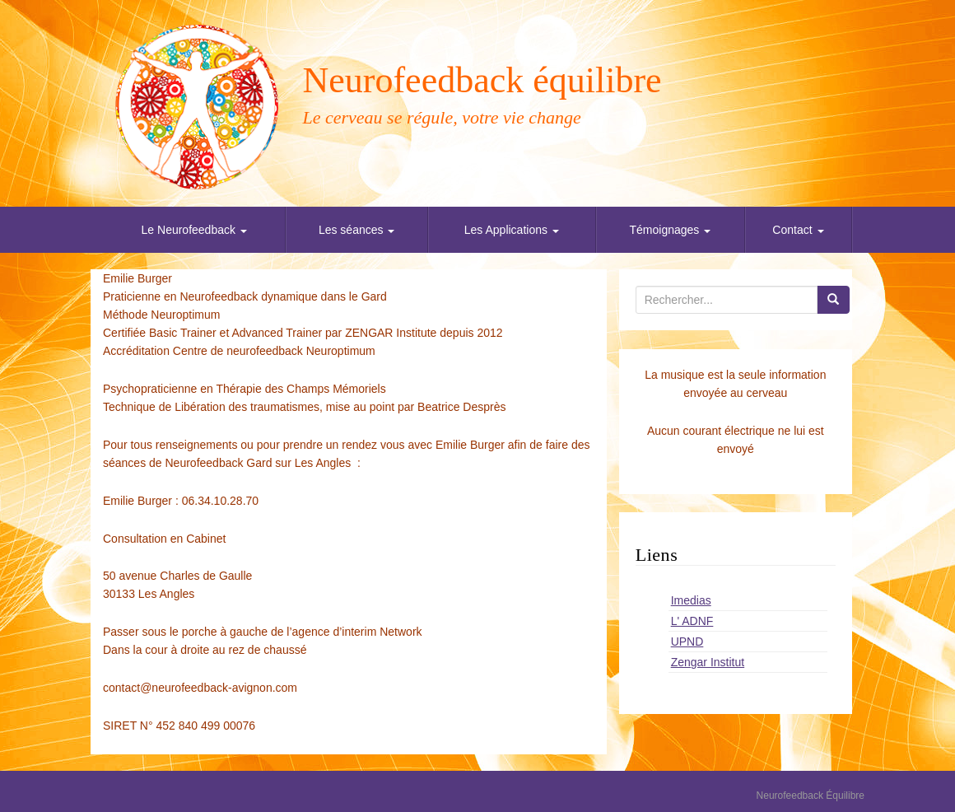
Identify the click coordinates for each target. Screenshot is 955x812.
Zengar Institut (708, 662)
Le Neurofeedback (194, 229)
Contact (797, 229)
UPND (687, 641)
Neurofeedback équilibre (482, 80)
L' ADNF (692, 621)
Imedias (691, 600)
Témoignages (670, 229)
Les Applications (511, 229)
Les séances (357, 229)
